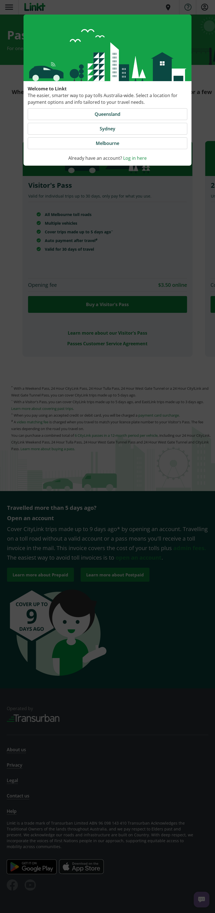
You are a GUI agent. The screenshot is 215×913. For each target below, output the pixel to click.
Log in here (135, 158)
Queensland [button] (107, 114)
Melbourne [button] (107, 143)
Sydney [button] (107, 129)
